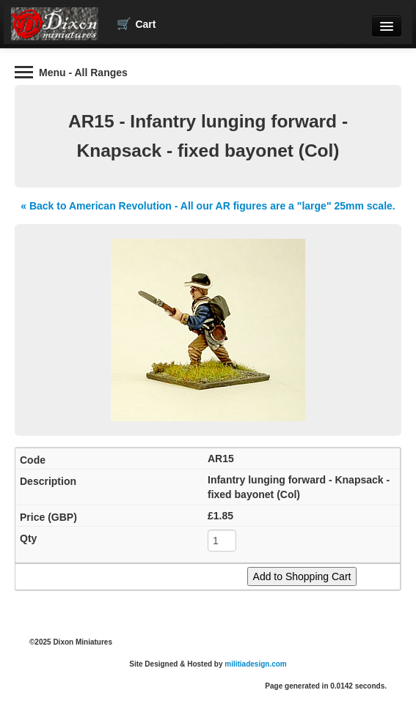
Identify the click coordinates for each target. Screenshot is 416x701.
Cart (136, 24)
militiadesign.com (255, 664)
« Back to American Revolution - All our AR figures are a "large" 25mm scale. (208, 206)
